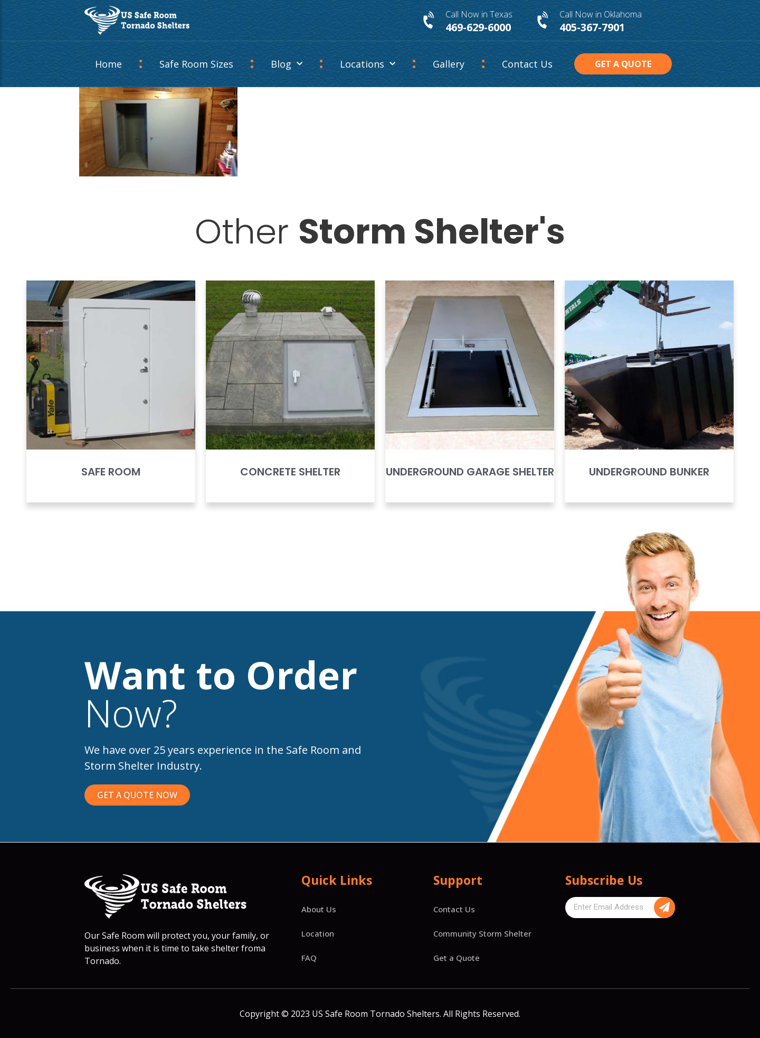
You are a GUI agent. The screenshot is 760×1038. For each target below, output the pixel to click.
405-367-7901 (592, 27)
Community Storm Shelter (482, 933)
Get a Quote (456, 957)
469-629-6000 (478, 27)
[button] (623, 63)
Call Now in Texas (478, 14)
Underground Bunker (649, 471)
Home (108, 64)
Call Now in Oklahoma (600, 14)
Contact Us (527, 64)
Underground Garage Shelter (470, 471)
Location (317, 933)
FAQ (309, 957)
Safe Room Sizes (196, 64)
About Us (318, 909)
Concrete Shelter (290, 471)
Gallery (448, 64)
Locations (367, 64)
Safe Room (110, 471)
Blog (286, 64)
